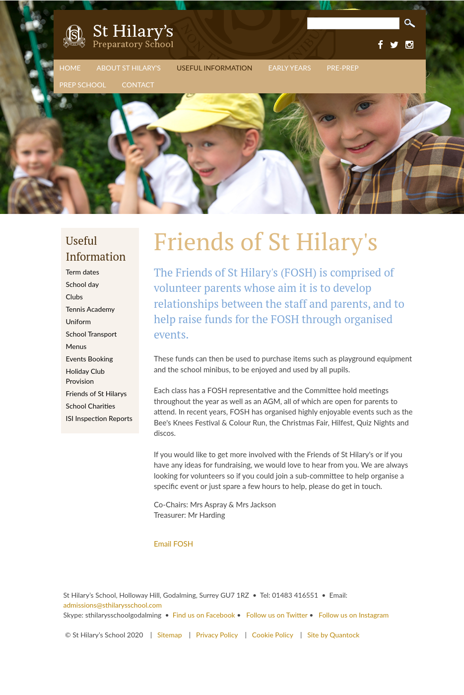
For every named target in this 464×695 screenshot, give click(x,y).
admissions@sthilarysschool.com (113, 605)
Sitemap (170, 634)
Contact (138, 84)
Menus (76, 346)
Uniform (78, 321)
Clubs (74, 296)
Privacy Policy (217, 634)
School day (82, 284)
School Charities (90, 406)
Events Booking (89, 358)
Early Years (289, 68)
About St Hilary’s (128, 68)
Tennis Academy (90, 309)
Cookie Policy (272, 634)
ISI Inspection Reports (99, 418)
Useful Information (215, 68)
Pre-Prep (343, 68)
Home (70, 68)
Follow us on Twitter (276, 615)
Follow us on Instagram (354, 615)
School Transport (91, 334)
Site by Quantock (333, 634)
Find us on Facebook (204, 615)
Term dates (82, 272)
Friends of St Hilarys (96, 393)
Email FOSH (173, 543)
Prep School (83, 84)
